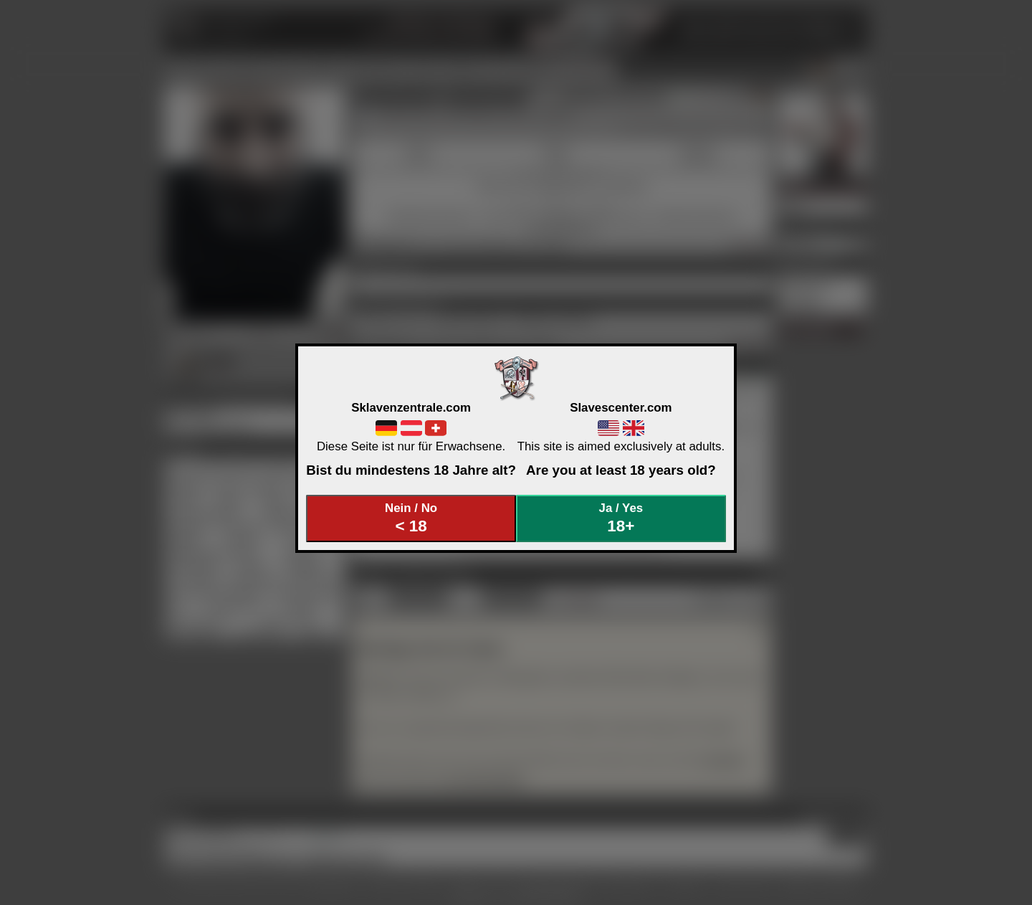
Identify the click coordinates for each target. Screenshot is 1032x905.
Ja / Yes (621, 518)
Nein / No (411, 518)
